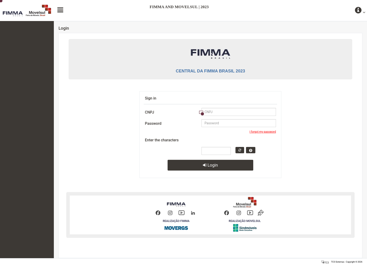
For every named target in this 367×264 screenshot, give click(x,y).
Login (210, 165)
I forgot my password (263, 131)
